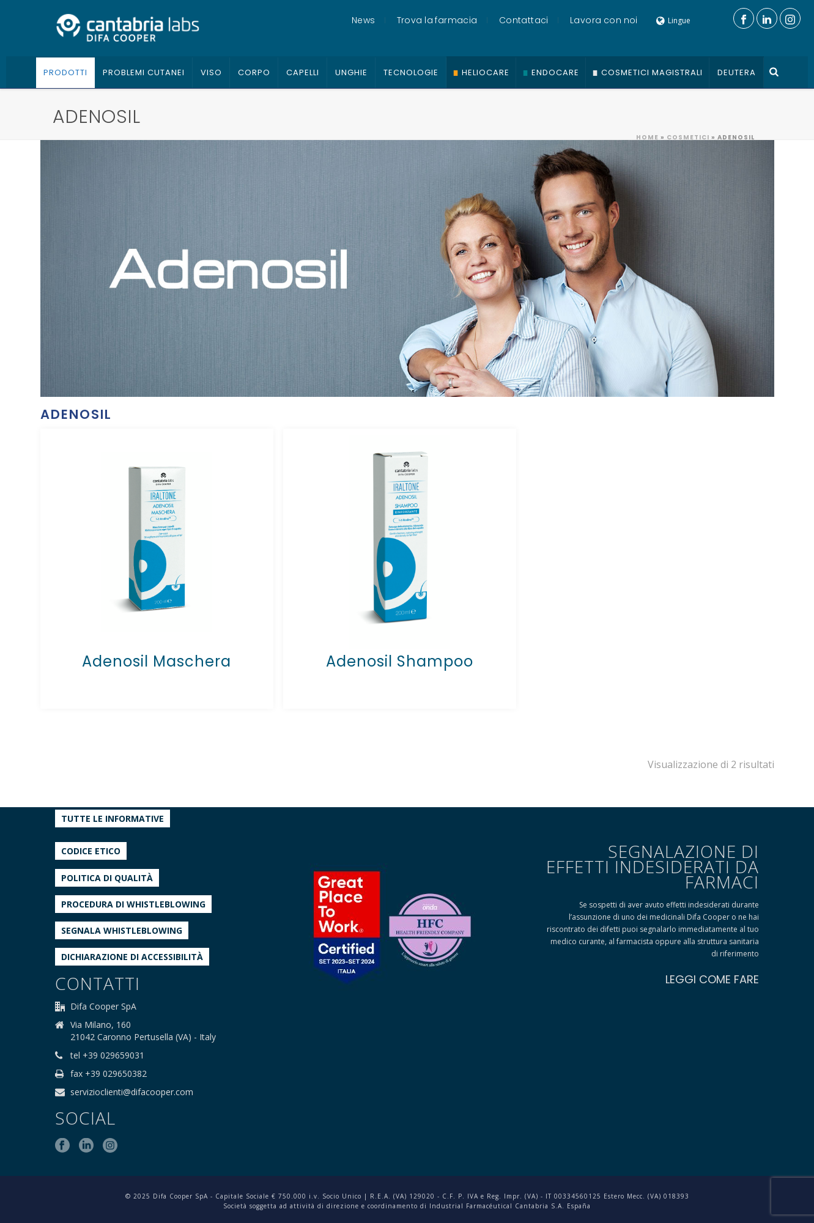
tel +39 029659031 (107, 1055)
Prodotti (65, 72)
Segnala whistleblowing (121, 930)
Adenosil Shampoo (399, 661)
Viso (211, 72)
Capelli (302, 72)
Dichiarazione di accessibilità (132, 957)
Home (647, 137)
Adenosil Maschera (156, 661)
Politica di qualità (107, 878)
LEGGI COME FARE (712, 979)
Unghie (351, 72)
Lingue (673, 20)
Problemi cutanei (144, 72)
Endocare (555, 72)
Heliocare (485, 72)
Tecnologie (410, 72)
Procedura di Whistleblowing (133, 904)
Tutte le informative (112, 818)
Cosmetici (688, 137)
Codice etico (90, 851)
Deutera (736, 72)
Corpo (254, 72)
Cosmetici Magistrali (652, 72)
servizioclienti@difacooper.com (131, 1092)
